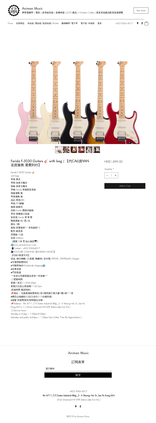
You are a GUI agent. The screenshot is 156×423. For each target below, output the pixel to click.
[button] (146, 23)
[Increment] (116, 175)
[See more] (141, 11)
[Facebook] (142, 23)
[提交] (78, 375)
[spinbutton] (111, 175)
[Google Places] (137, 23)
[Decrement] (107, 175)
